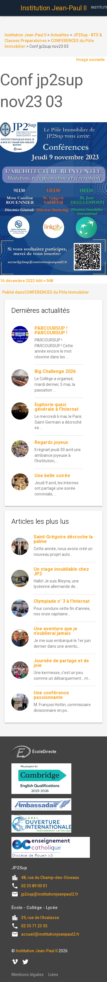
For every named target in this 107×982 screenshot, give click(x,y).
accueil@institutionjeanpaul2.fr (50, 934)
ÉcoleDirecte (33, 751)
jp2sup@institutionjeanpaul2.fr (49, 894)
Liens (53, 974)
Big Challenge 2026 (55, 371)
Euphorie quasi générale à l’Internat (56, 407)
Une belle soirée (52, 475)
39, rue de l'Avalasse (40, 917)
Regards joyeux (51, 442)
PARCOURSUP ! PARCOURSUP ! (51, 330)
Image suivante (90, 59)
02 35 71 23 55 (34, 926)
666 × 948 (44, 280)
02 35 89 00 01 (34, 886)
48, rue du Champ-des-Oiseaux (50, 877)
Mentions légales (27, 974)
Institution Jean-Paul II (37, 951)
